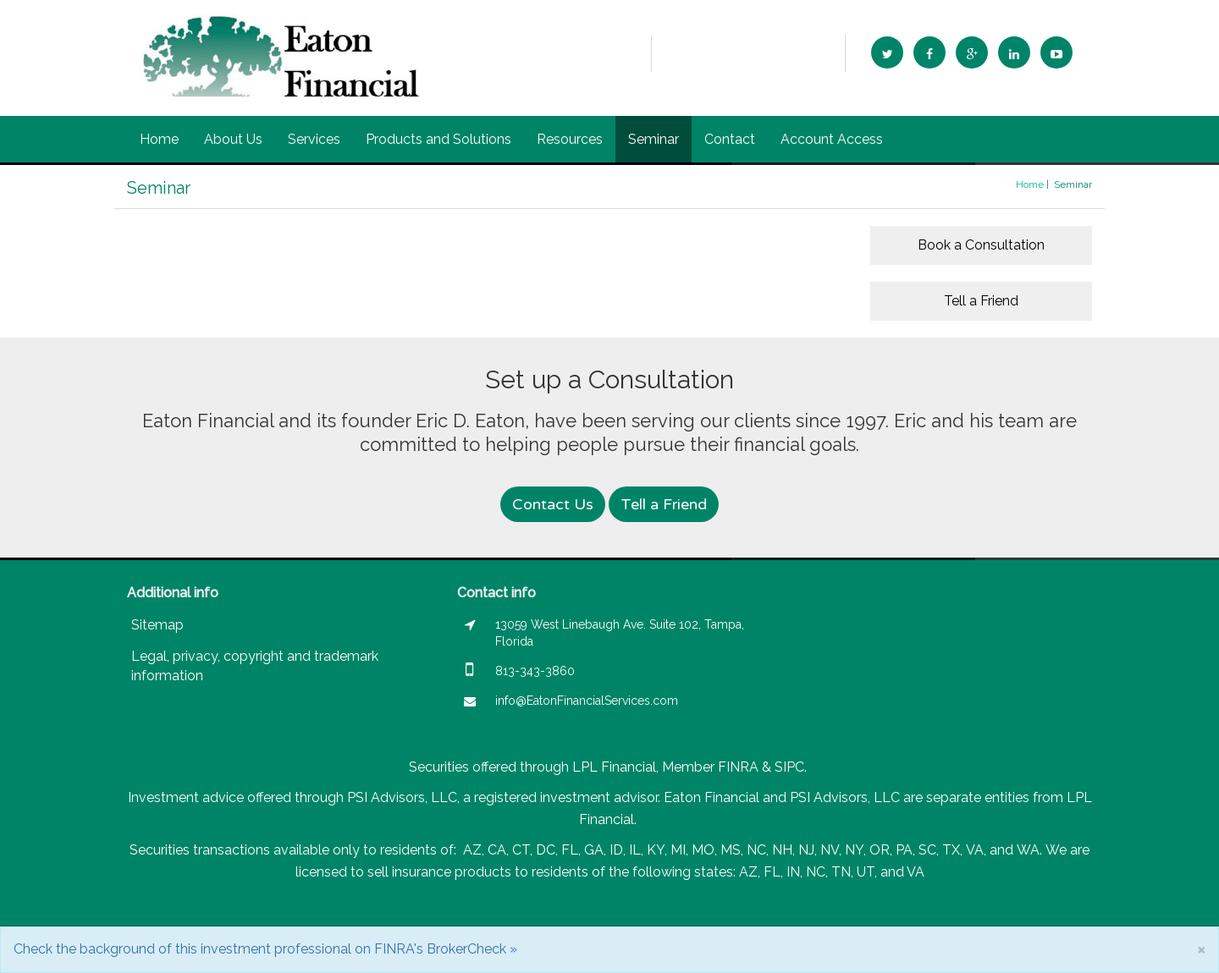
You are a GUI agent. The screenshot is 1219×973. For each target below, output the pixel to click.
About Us (233, 139)
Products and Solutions (438, 139)
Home (159, 139)
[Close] (1201, 949)
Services (314, 139)
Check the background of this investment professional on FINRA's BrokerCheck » (265, 949)
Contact (729, 139)
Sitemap (157, 625)
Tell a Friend (981, 301)
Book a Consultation (981, 245)
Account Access (831, 139)
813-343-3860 (599, 53)
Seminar (653, 139)
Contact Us (552, 504)
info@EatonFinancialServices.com (748, 52)
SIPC (789, 767)
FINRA (738, 767)
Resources (570, 139)
